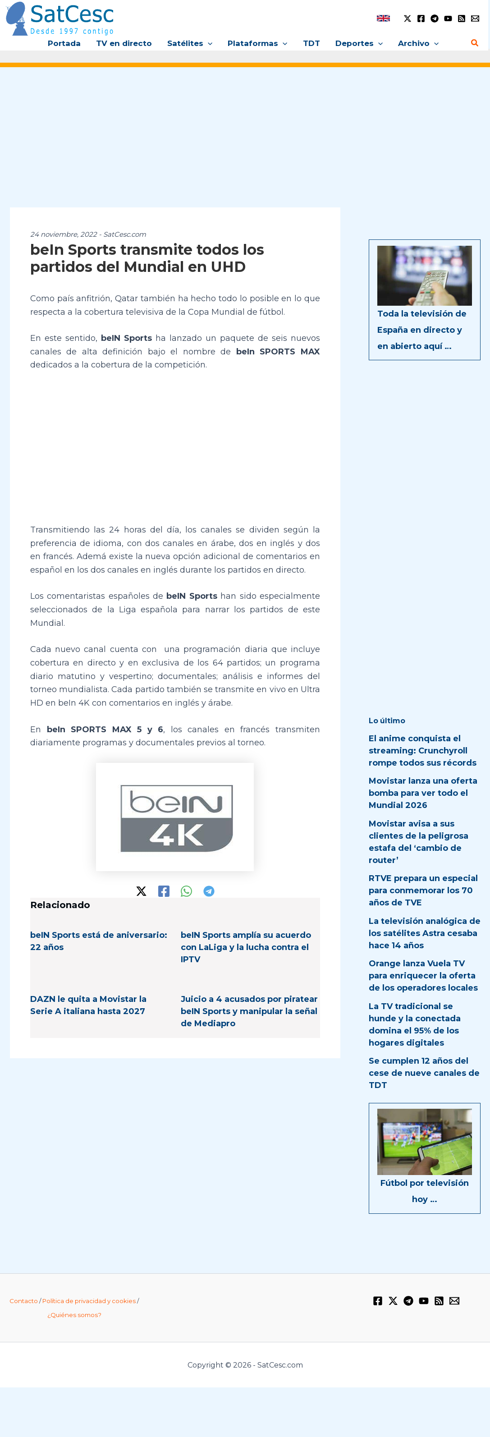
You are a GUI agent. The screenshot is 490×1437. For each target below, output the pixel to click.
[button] (207, 43)
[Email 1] (475, 18)
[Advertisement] (245, 143)
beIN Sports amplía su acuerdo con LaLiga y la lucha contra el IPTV (246, 947)
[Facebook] (421, 18)
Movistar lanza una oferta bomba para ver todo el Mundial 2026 (423, 793)
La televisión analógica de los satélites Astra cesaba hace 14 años (425, 933)
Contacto (23, 1300)
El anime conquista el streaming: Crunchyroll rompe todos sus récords (422, 751)
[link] (383, 18)
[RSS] (462, 18)
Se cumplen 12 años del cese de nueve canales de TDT (424, 1073)
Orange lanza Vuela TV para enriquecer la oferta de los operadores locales (423, 976)
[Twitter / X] (407, 18)
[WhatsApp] (186, 891)
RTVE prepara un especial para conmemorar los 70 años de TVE (423, 890)
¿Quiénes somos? (74, 1314)
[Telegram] (434, 18)
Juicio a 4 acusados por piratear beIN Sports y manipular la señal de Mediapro (249, 1011)
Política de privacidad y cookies (89, 1300)
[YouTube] (448, 18)
